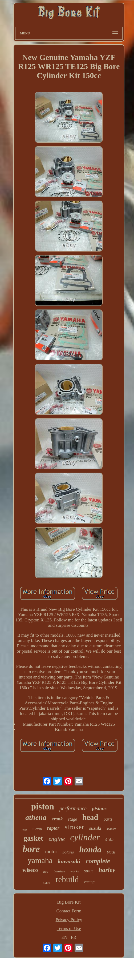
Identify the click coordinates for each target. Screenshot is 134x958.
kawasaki (69, 861)
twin (24, 829)
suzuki (95, 828)
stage (72, 819)
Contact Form (69, 910)
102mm (37, 829)
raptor (53, 828)
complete (98, 861)
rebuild (67, 879)
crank (57, 818)
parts (108, 819)
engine (56, 839)
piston (42, 806)
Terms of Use (69, 928)
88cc (45, 872)
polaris (68, 852)
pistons (99, 808)
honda (90, 849)
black (111, 852)
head (90, 817)
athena (35, 817)
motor (51, 851)
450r (109, 839)
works (74, 871)
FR (73, 937)
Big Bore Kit (69, 902)
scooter (111, 829)
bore (31, 849)
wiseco (30, 870)
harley (107, 869)
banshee (59, 871)
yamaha (40, 860)
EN (64, 937)
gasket (33, 838)
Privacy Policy (69, 919)
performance (73, 808)
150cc (46, 882)
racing (89, 882)
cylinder (85, 837)
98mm (88, 871)
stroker (74, 827)
